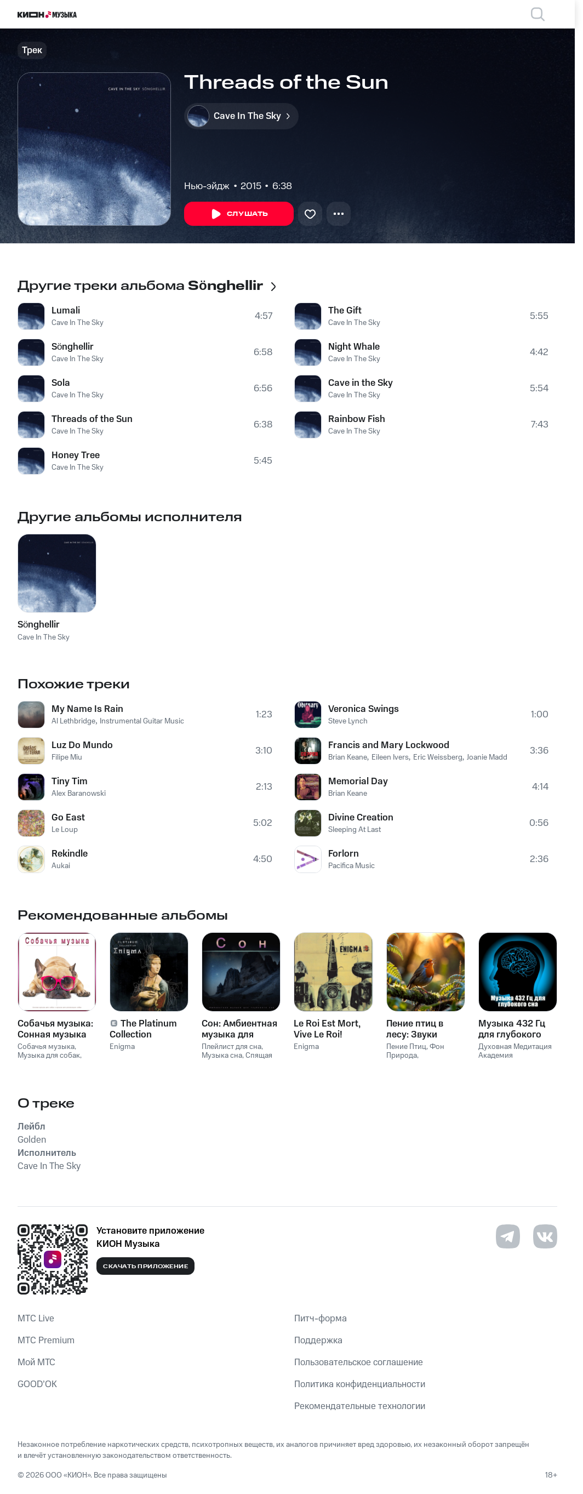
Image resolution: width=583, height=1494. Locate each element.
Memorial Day (358, 781)
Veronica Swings (363, 709)
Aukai (61, 865)
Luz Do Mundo (82, 745)
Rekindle (70, 853)
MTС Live (36, 1318)
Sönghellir (73, 346)
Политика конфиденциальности (359, 1384)
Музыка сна (222, 1055)
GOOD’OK (37, 1384)
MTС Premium (46, 1340)
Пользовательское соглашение (358, 1362)
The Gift (345, 310)
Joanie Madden (491, 757)
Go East (68, 817)
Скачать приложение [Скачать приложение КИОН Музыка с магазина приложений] (145, 1266)
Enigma (122, 1046)
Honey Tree (76, 455)
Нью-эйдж (207, 186)
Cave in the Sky (360, 383)
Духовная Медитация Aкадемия (515, 1051)
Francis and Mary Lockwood (388, 745)
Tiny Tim (70, 781)
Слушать (238, 214)
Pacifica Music (351, 865)
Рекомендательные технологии (359, 1406)
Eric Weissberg (437, 757)
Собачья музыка (46, 1046)
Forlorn (343, 853)
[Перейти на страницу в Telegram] (508, 1236)
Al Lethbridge (73, 721)
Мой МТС (36, 1362)
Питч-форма (320, 1318)
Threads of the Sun (92, 419)
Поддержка (318, 1340)
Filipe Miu (67, 757)
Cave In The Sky (78, 322)
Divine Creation (360, 817)
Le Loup (65, 829)
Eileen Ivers (390, 757)
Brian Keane (347, 757)
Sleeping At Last (354, 829)
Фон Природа (415, 1051)
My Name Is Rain (87, 709)
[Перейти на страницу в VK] (545, 1236)
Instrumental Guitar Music (142, 721)
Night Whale (354, 346)
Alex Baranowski (79, 793)
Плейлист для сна (231, 1046)
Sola (61, 383)
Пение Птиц (406, 1046)
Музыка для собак (49, 1055)
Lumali (66, 310)
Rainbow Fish (356, 419)
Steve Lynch (348, 721)
